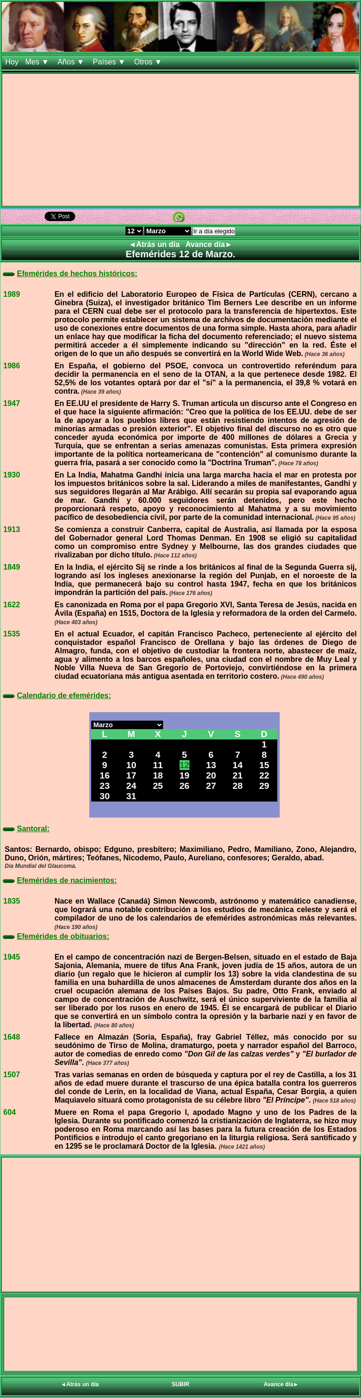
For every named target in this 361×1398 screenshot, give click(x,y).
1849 (11, 567)
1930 (11, 475)
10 (131, 765)
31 (131, 796)
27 (211, 786)
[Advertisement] (180, 140)
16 (105, 775)
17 (131, 775)
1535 (11, 634)
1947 (11, 403)
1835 (11, 901)
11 (158, 765)
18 (158, 775)
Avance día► (209, 244)
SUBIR (180, 1384)
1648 (11, 1037)
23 (105, 786)
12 (184, 765)
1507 (11, 1075)
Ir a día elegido (214, 231)
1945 (11, 957)
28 (238, 786)
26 (184, 786)
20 (211, 775)
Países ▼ (110, 62)
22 (264, 775)
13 (211, 765)
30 (105, 796)
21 (238, 775)
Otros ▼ (149, 62)
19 (184, 775)
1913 (11, 529)
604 (9, 1112)
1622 (11, 605)
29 (264, 786)
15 (264, 765)
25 (158, 786)
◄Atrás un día (155, 244)
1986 (11, 366)
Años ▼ (71, 62)
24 (131, 786)
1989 (11, 294)
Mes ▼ (38, 62)
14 (238, 765)
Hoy (11, 62)
